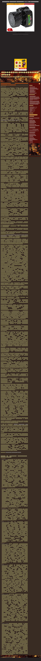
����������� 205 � (34, 130)
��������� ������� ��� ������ (32, 135)
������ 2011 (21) (33, 108)
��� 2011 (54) (32, 111)
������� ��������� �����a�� (33, 91)
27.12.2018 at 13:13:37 (4, 488)
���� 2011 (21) (32, 109)
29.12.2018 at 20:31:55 (5, 543)
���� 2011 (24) (32, 110)
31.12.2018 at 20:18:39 (5, 623)
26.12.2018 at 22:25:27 (4, 459)
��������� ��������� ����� (13, 452)
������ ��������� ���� (21, 424)
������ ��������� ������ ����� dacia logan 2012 (35, 99)
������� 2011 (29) (33, 107)
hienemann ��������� (33, 129)
